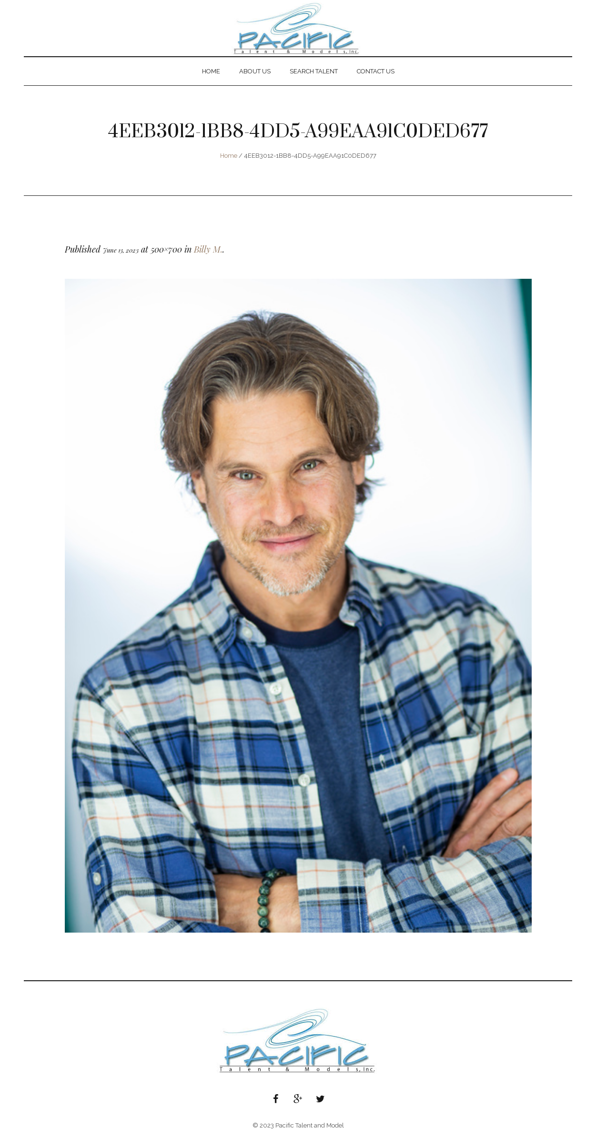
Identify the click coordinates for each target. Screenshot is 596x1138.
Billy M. (208, 249)
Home (228, 155)
